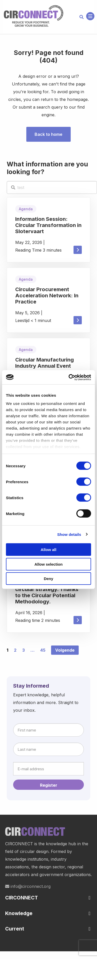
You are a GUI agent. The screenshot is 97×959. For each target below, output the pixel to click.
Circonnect (33, 16)
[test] (52, 187)
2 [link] (15, 650)
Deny (48, 578)
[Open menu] (90, 16)
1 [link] (7, 650)
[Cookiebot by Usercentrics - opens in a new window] (69, 377)
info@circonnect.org (28, 886)
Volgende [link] (65, 650)
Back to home (48, 134)
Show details (69, 534)
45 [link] (42, 650)
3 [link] (23, 650)
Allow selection (48, 564)
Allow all (48, 549)
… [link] (32, 650)
